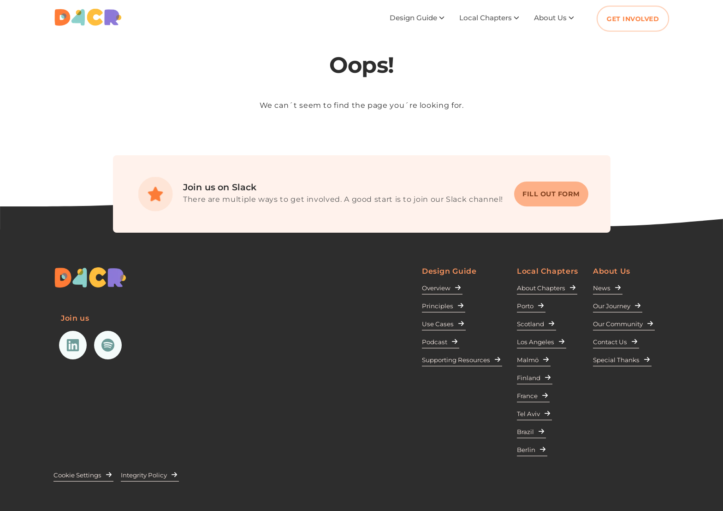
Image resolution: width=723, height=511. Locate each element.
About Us (554, 17)
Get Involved (632, 19)
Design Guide (417, 17)
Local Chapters (489, 17)
